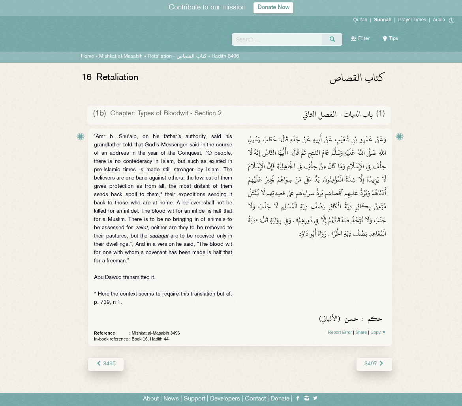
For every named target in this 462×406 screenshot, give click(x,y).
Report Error (340, 332)
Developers (225, 399)
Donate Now (273, 8)
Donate (279, 399)
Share (361, 332)
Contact (255, 399)
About (151, 399)
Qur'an (360, 19)
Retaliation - (177, 56)
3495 (105, 364)
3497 (374, 364)
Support (194, 399)
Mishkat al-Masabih (121, 56)
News (171, 399)
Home (87, 56)
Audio (439, 19)
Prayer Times (412, 19)
